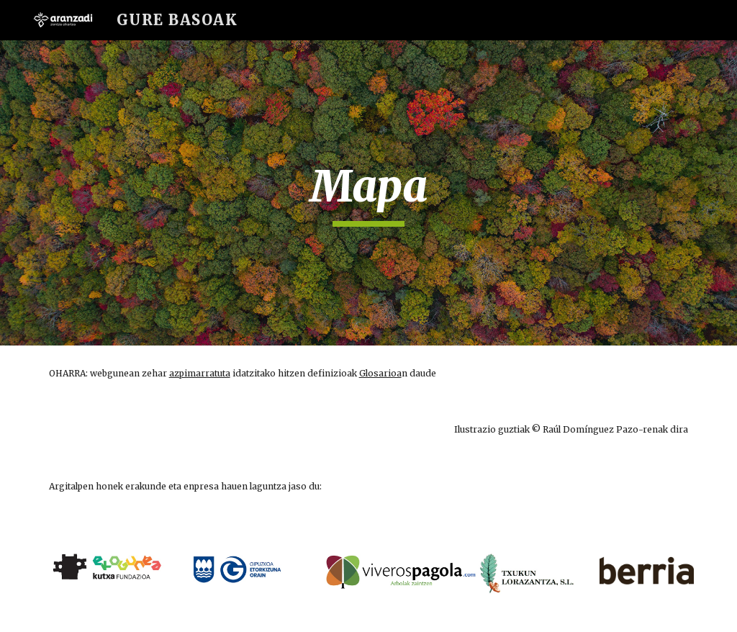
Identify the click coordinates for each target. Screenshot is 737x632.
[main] (368, 193)
